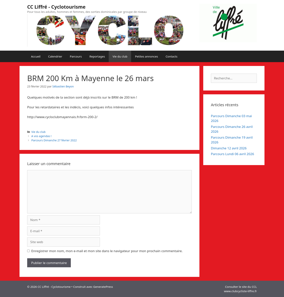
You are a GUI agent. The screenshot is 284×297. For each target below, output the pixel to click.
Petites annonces (146, 56)
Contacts (171, 56)
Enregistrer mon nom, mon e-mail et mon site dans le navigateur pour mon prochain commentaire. (107, 251)
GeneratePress (103, 287)
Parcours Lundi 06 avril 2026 (232, 154)
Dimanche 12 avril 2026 (229, 148)
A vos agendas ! (41, 136)
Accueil (35, 56)
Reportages (97, 56)
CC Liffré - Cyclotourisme (56, 6)
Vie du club (120, 56)
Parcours (76, 56)
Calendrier (55, 56)
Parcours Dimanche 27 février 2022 (54, 140)
